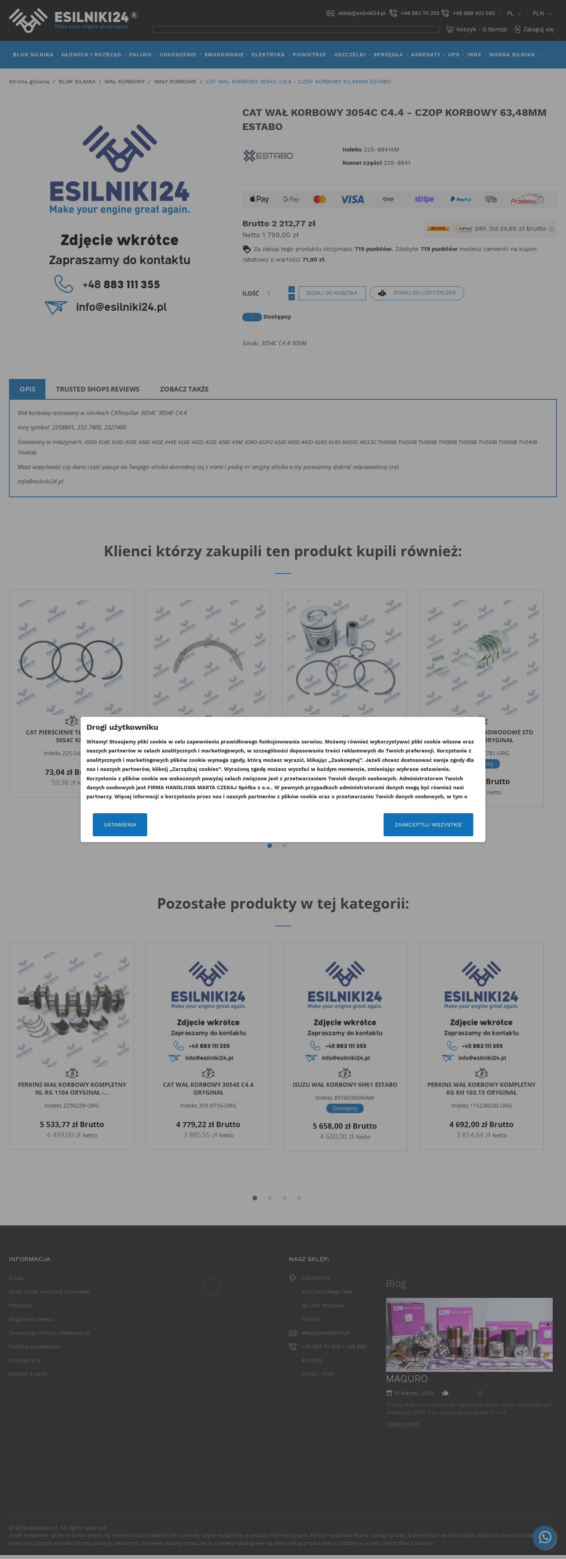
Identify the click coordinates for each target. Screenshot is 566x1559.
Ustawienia (131, 836)
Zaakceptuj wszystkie (417, 836)
